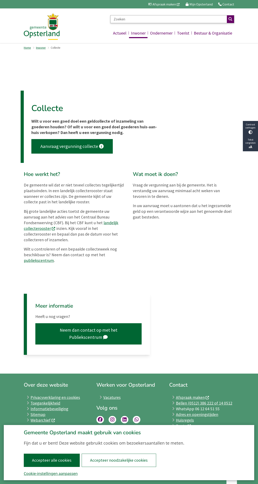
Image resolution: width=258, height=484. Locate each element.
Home (27, 48)
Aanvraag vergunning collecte (72, 146)
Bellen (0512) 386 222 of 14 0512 (204, 403)
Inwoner (41, 48)
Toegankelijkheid (45, 403)
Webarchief (43, 420)
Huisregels (185, 420)
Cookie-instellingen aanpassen (51, 473)
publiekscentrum (39, 260)
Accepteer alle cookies (51, 460)
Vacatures (112, 397)
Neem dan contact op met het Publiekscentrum (88, 333)
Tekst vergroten (250, 143)
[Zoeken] (168, 19)
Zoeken (230, 19)
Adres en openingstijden (197, 414)
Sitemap (38, 414)
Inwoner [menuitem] (138, 33)
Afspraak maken (192, 397)
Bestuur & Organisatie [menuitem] (213, 33)
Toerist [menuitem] (183, 33)
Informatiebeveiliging (49, 408)
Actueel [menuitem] (119, 33)
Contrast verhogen (250, 128)
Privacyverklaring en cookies (55, 397)
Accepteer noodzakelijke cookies (119, 460)
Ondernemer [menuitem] (161, 33)
